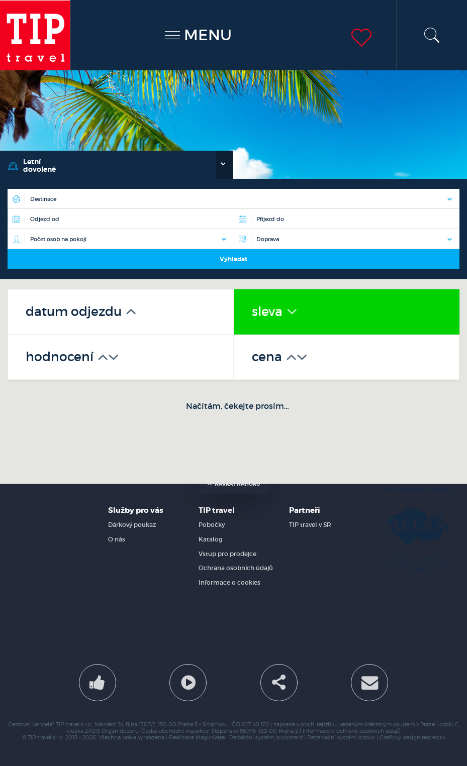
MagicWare (210, 737)
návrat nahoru (233, 484)
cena (268, 357)
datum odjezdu (75, 311)
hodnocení (61, 357)
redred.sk (433, 737)
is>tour (366, 737)
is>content (289, 737)
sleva (269, 311)
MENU (198, 35)
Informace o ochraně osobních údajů (352, 731)
